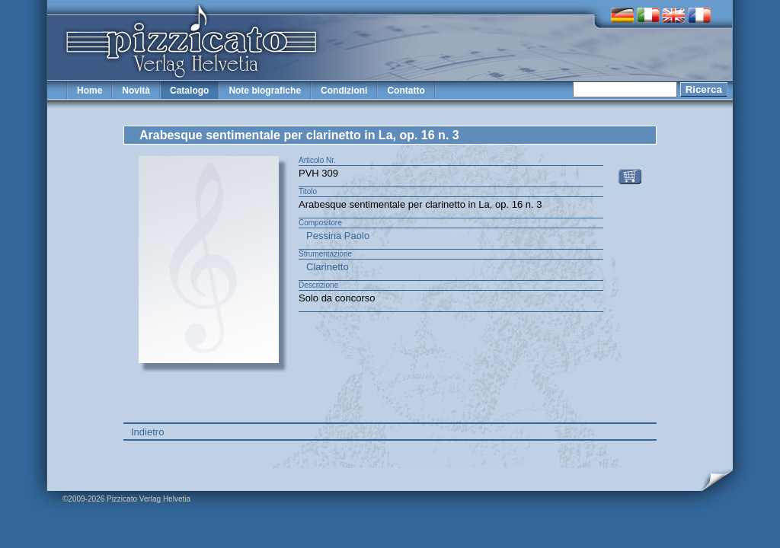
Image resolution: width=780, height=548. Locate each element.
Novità (136, 90)
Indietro (147, 432)
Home (89, 90)
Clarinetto (327, 266)
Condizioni (344, 90)
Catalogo (189, 90)
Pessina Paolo (337, 235)
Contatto (405, 90)
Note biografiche (265, 90)
